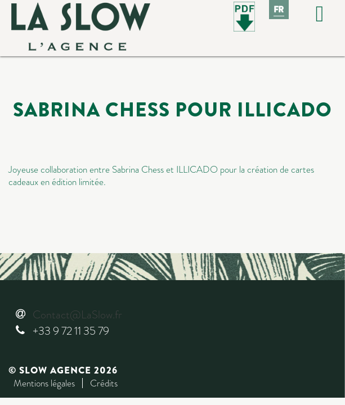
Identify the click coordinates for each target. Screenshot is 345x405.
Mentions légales (44, 383)
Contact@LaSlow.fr (77, 315)
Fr (279, 9)
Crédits (104, 383)
